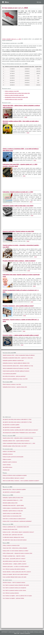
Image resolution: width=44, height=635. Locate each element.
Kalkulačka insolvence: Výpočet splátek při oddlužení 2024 (16, 363)
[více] (26, 117)
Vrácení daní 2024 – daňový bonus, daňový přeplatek (15, 548)
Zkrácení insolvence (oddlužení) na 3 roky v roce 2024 (15, 378)
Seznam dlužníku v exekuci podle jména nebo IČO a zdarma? (17, 571)
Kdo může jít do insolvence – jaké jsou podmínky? (14, 376)
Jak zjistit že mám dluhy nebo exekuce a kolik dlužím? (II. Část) (17, 422)
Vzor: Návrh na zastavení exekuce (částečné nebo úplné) (16, 585)
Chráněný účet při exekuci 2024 (10, 529)
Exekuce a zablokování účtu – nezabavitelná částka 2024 (16, 526)
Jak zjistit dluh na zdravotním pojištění (11, 427)
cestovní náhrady (7, 464)
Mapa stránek (30, 631)
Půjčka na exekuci (7, 459)
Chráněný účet (6, 469)
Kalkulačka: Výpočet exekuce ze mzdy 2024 (13, 510)
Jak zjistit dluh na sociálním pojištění (11, 424)
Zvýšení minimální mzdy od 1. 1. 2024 (11, 39)
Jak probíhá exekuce (7, 467)
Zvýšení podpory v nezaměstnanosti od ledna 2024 (14, 508)
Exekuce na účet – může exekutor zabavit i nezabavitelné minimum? (18, 532)
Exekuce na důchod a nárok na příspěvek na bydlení (15, 475)
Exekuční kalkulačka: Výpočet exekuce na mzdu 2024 (18, 231)
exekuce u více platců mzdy (9, 451)
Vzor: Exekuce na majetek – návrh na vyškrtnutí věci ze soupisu (17, 595)
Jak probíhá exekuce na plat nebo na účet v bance (14, 561)
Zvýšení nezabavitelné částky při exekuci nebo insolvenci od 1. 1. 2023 (19, 443)
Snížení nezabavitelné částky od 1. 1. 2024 (12, 500)
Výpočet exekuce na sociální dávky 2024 (12, 513)
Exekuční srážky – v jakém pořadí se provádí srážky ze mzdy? (21, 335)
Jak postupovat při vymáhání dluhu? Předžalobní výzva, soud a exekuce (19, 432)
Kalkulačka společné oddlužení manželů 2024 (13, 360)
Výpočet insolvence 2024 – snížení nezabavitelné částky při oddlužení (19, 355)
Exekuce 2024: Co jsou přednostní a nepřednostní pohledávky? (17, 521)
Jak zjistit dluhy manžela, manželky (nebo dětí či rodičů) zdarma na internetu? (20, 430)
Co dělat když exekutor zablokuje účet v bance (13, 537)
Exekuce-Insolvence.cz (16, 631)
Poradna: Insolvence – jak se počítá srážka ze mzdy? (18, 306)
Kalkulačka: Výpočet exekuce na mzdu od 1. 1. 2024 (18, 192)
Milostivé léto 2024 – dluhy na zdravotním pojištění (14, 489)
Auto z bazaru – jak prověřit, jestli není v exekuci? (14, 558)
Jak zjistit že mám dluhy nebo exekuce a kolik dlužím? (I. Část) (17, 419)
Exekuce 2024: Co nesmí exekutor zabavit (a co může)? (15, 550)
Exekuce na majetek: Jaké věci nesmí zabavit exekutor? (15, 574)
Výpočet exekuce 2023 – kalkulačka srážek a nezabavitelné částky (18, 438)
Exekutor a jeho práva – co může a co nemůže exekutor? (16, 566)
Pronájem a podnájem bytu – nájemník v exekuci (14, 556)
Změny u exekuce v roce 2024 (12, 91)
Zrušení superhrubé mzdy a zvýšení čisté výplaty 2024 (17, 93)
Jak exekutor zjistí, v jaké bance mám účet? (13, 534)
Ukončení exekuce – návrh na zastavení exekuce (14, 582)
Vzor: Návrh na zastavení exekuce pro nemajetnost (14, 587)
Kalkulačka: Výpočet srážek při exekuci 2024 (13, 497)
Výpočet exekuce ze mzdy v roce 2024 (14, 99)
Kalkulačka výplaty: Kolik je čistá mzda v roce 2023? (18, 205)
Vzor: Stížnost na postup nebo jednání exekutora (14, 569)
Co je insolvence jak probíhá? (9, 373)
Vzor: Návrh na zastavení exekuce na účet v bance (14, 590)
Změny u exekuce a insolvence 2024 (11, 545)
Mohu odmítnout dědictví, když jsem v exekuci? (13, 478)
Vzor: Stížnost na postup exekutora (11, 593)
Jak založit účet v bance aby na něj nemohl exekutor (15, 539)
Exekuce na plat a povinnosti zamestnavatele (13, 456)
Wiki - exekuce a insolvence (23, 633)
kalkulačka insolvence (8, 454)
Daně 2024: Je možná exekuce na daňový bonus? (14, 518)
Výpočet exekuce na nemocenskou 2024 (12, 516)
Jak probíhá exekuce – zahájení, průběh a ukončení (14, 563)
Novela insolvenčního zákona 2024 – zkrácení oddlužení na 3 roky (18, 365)
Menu (7, 2)
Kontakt (24, 631)
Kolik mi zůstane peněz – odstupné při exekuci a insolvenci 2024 (17, 553)
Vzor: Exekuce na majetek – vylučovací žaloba (13, 598)
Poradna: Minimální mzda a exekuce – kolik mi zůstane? (19, 260)
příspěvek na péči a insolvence (10, 462)
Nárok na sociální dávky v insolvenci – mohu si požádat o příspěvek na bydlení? (21, 480)
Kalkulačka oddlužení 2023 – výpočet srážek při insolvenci (16, 440)
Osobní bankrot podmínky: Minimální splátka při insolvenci (16, 371)
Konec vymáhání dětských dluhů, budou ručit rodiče (14, 577)
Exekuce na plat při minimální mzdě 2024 (14, 95)
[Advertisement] (22, 32)
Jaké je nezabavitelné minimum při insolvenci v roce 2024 (16, 368)
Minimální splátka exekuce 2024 (10, 502)
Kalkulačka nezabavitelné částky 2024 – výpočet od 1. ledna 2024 (18, 357)
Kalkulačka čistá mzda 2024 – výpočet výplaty (13, 505)
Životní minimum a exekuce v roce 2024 (12, 384)
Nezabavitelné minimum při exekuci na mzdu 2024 (16, 97)
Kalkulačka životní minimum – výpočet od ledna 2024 (15, 387)
